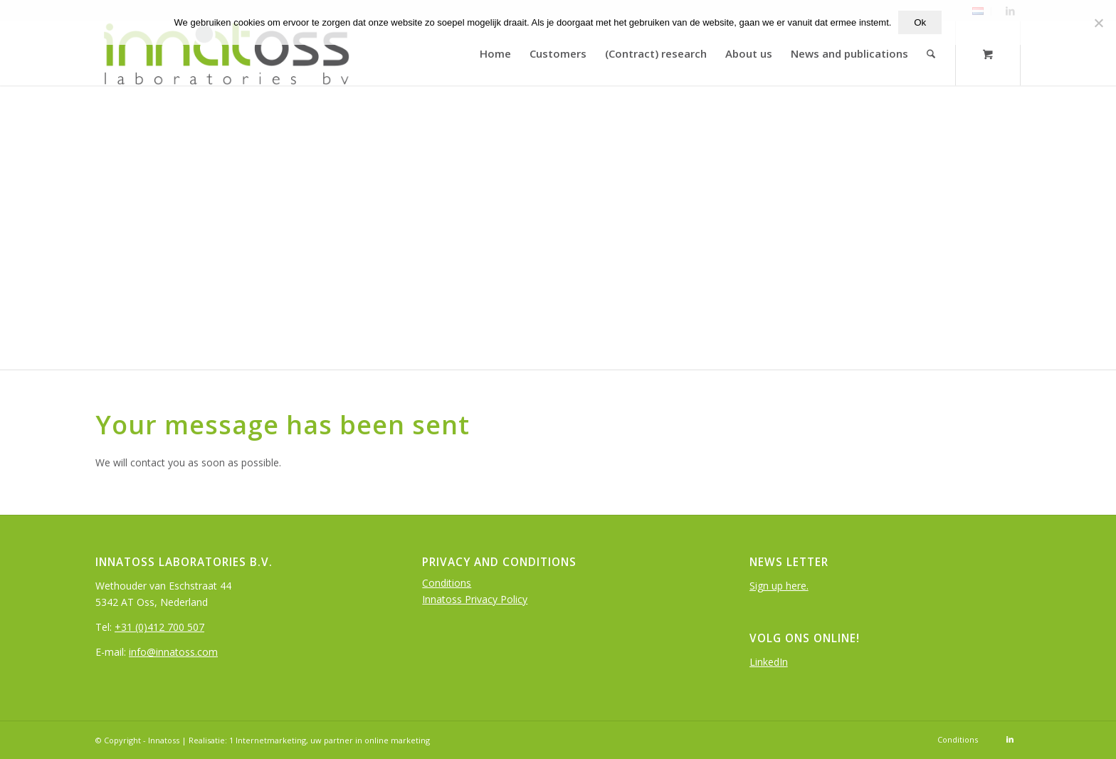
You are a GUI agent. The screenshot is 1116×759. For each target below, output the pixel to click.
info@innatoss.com (173, 652)
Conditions (446, 583)
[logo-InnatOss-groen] (224, 53)
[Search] (931, 53)
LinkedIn (768, 662)
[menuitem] (496, 53)
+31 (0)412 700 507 (159, 627)
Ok (920, 22)
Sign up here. (779, 585)
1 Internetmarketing (267, 740)
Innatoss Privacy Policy (474, 599)
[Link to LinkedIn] (1010, 739)
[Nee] (1098, 23)
